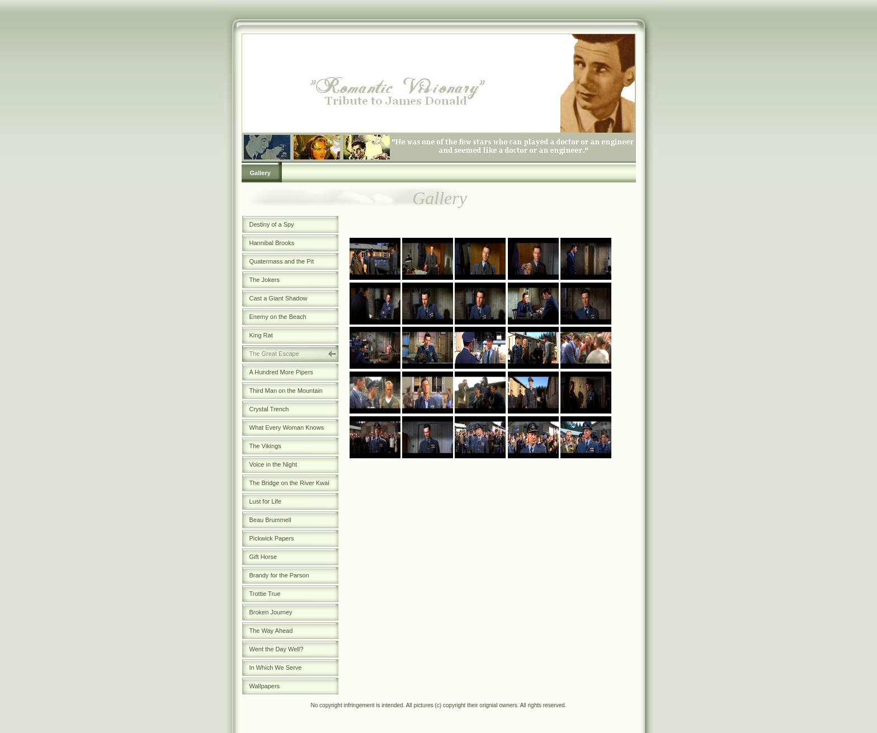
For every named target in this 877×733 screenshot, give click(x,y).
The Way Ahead (271, 630)
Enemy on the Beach (278, 316)
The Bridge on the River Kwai (289, 483)
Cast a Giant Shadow (278, 298)
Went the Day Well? (276, 649)
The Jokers (264, 279)
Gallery (260, 173)
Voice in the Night (273, 464)
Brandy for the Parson (279, 575)
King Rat (261, 335)
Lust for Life (265, 501)
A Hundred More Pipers (281, 372)
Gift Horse (263, 556)
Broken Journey (271, 612)
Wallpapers (264, 686)
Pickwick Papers (271, 538)
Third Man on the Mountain (286, 390)
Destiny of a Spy (271, 224)
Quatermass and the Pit (281, 261)
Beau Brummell (270, 519)
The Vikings (265, 446)
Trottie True (265, 593)
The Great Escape (274, 353)
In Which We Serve (275, 667)
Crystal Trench (269, 409)
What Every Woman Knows (286, 427)
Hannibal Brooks (272, 242)
